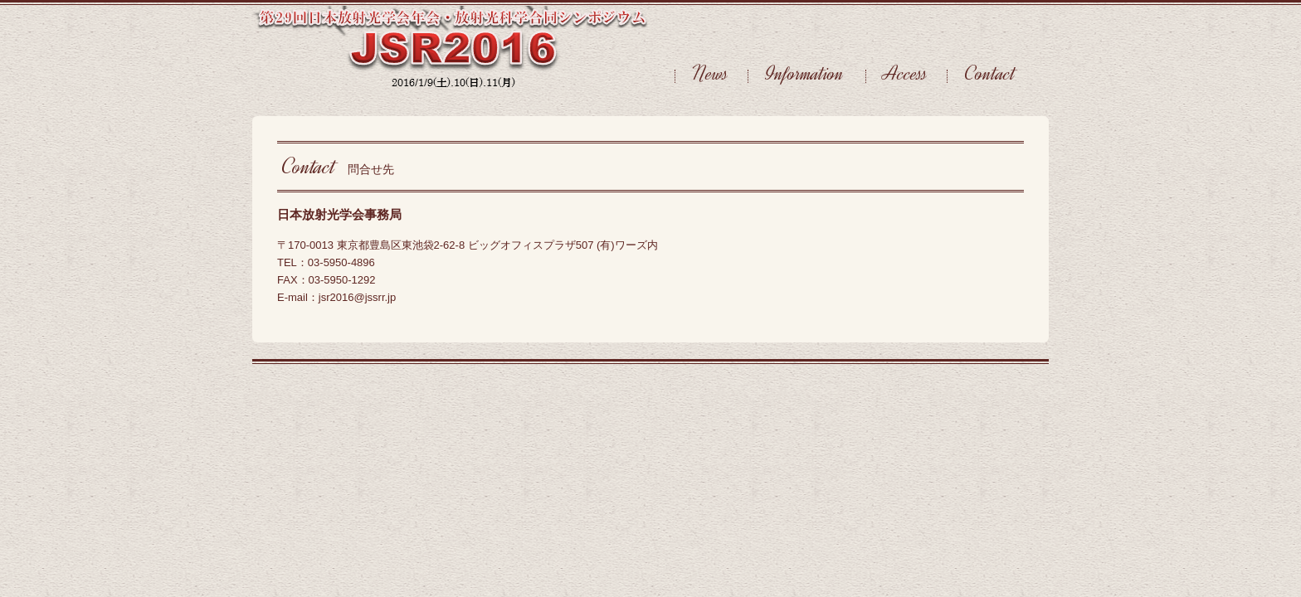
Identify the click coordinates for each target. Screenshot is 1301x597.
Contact (990, 73)
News (710, 73)
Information (807, 73)
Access (905, 73)
